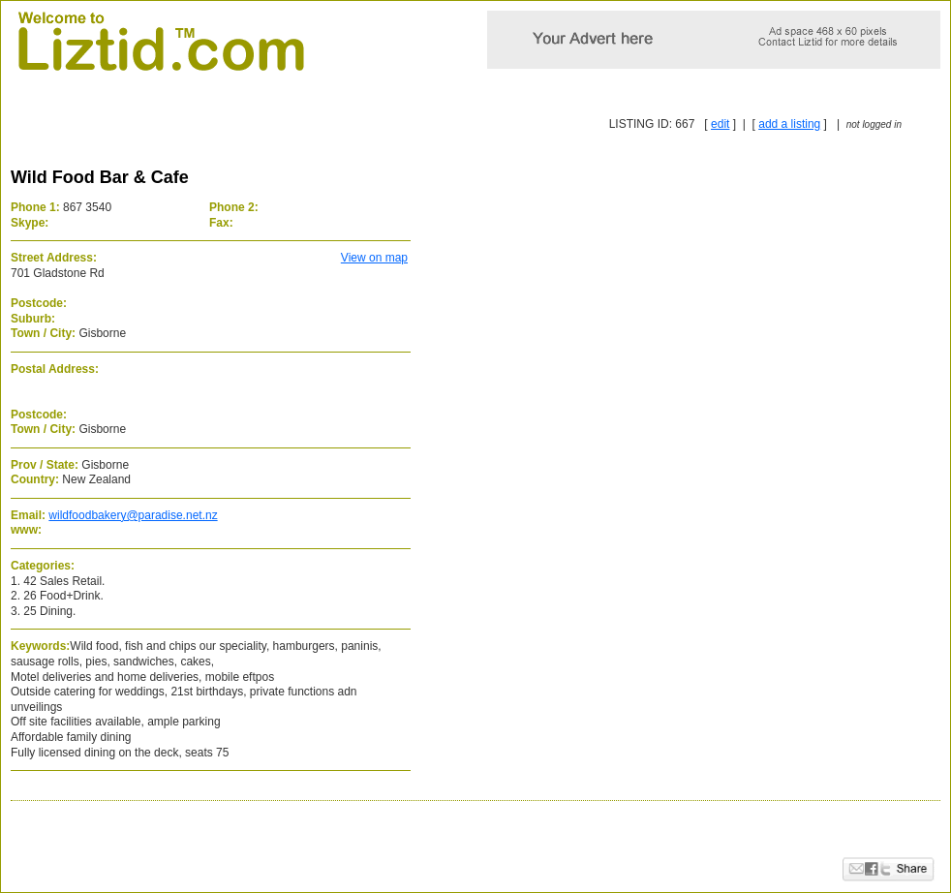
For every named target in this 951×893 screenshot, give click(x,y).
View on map (374, 257)
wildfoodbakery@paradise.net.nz (132, 515)
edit (720, 124)
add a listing (789, 124)
